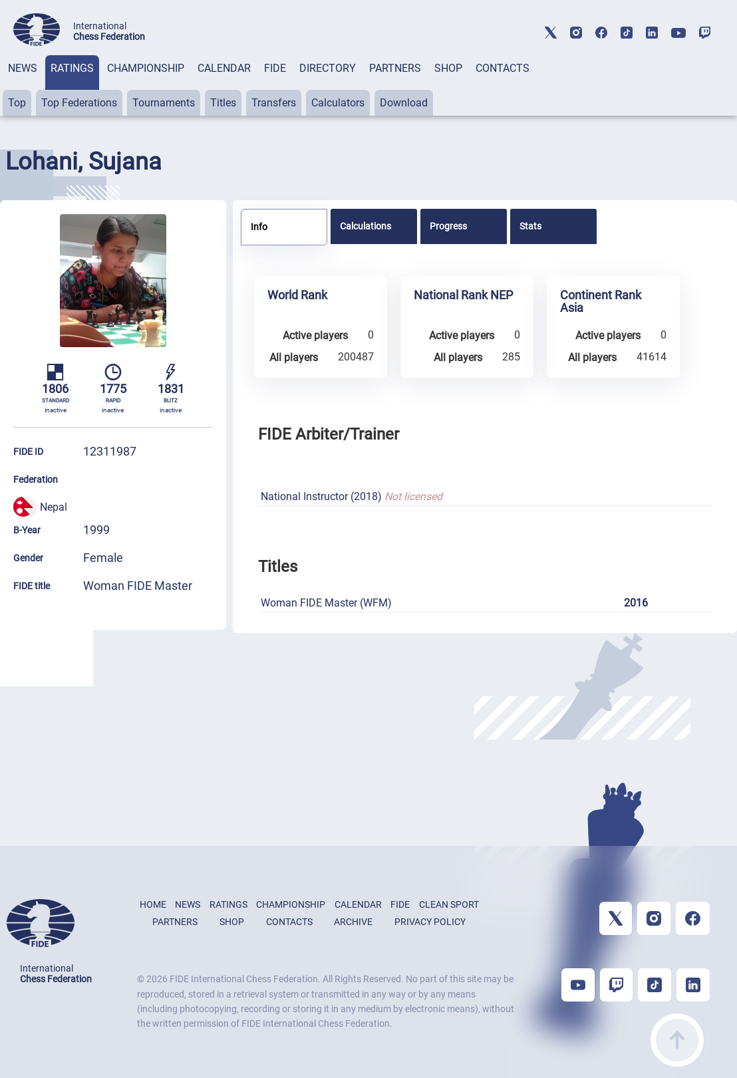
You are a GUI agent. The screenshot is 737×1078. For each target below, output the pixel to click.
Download (404, 102)
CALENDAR (224, 68)
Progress (448, 226)
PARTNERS (395, 68)
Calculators (338, 102)
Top (17, 102)
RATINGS (72, 68)
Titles (223, 102)
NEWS (22, 68)
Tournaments (163, 102)
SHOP (448, 68)
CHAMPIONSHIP (145, 68)
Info (259, 226)
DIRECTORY (327, 68)
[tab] (23, 85)
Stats (530, 226)
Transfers (273, 102)
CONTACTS (502, 68)
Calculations (365, 226)
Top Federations (79, 102)
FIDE (275, 68)
